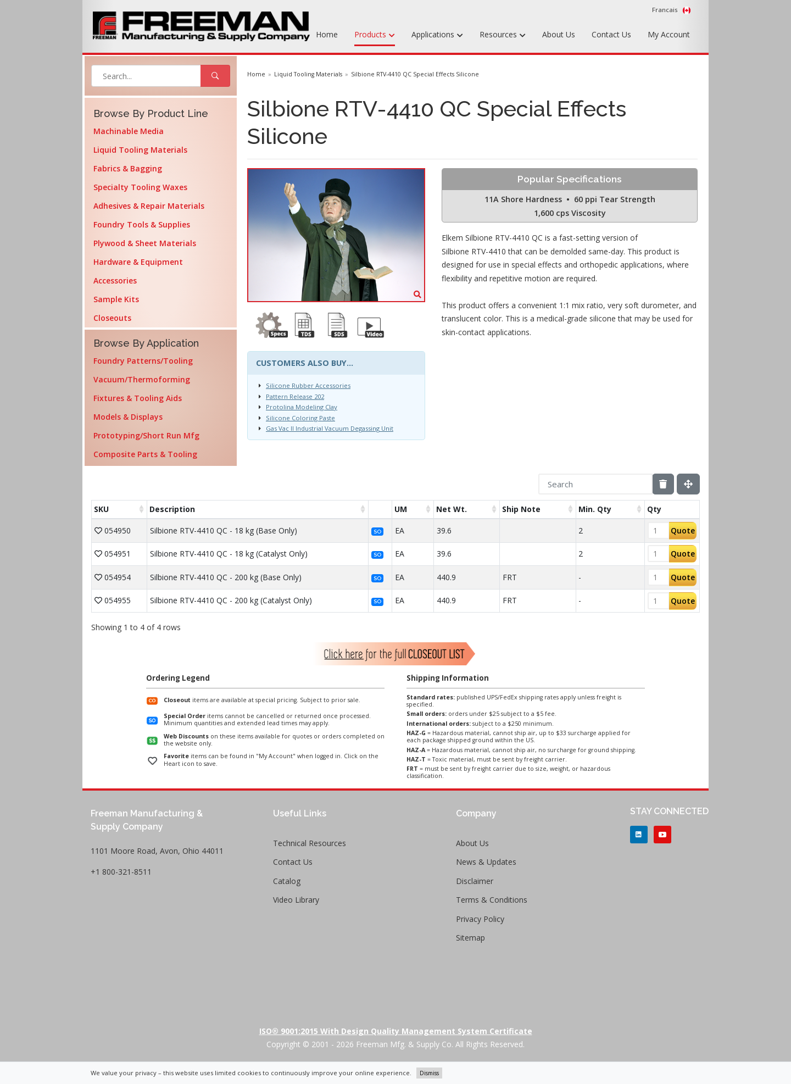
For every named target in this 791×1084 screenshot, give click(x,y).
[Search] (595, 484)
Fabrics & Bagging (127, 168)
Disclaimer (474, 881)
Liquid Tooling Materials (140, 149)
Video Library (296, 899)
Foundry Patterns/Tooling (143, 360)
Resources (503, 35)
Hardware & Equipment (138, 262)
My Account (669, 34)
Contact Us (611, 34)
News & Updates (486, 862)
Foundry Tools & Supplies (141, 224)
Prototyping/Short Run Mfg (146, 435)
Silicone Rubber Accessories (308, 385)
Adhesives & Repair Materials (148, 206)
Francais (671, 9)
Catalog (286, 881)
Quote (683, 530)
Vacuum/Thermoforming (141, 379)
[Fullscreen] (688, 484)
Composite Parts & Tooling (145, 454)
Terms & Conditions (491, 899)
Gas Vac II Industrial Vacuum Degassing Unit (329, 428)
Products (374, 35)
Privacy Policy (480, 919)
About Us (558, 34)
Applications (437, 35)
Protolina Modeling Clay (301, 407)
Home (327, 34)
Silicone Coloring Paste (300, 418)
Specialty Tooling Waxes (140, 187)
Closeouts (112, 318)
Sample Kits (116, 299)
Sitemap (470, 937)
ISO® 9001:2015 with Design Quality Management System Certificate (395, 1031)
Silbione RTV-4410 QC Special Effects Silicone (415, 74)
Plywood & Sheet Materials (144, 243)
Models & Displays (128, 417)
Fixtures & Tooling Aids (137, 398)
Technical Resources (309, 843)
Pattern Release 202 (295, 396)
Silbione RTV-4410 (474, 251)
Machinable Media (128, 131)
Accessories (115, 280)
